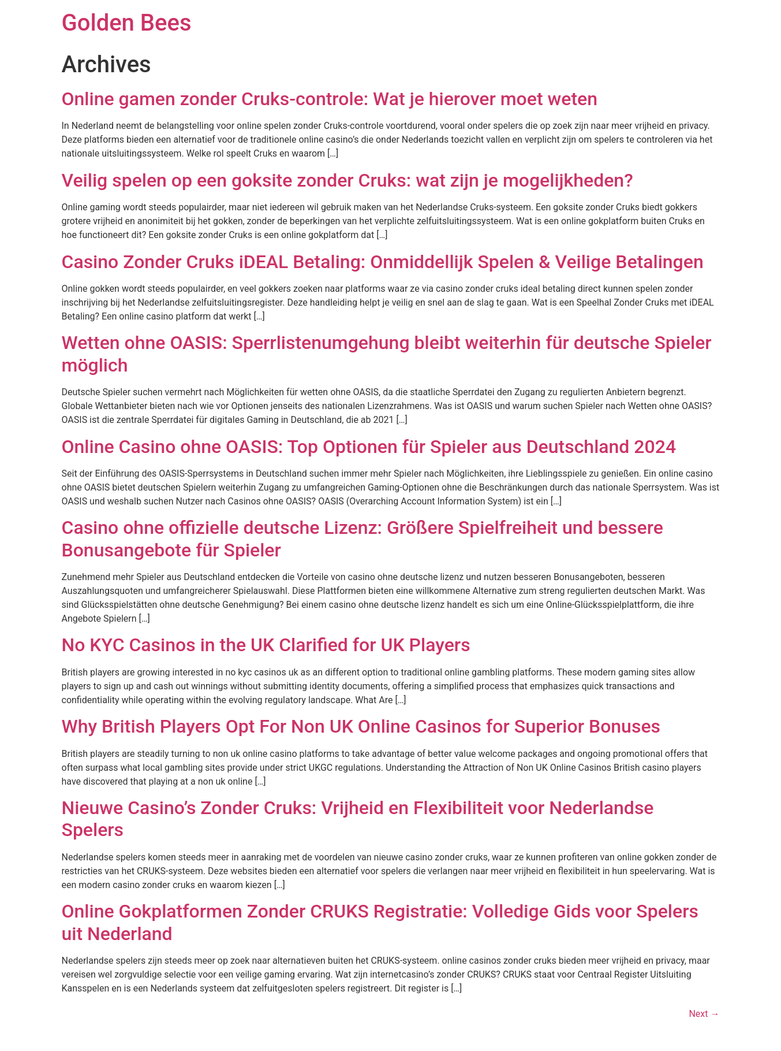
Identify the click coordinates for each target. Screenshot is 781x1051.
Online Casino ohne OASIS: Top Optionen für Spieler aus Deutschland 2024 (369, 447)
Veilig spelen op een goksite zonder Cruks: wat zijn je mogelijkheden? (347, 180)
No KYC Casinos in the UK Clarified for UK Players (266, 645)
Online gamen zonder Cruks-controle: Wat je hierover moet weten (330, 99)
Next (704, 1013)
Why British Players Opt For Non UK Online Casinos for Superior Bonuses (361, 726)
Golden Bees (127, 22)
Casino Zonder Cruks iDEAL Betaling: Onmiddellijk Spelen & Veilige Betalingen (383, 262)
